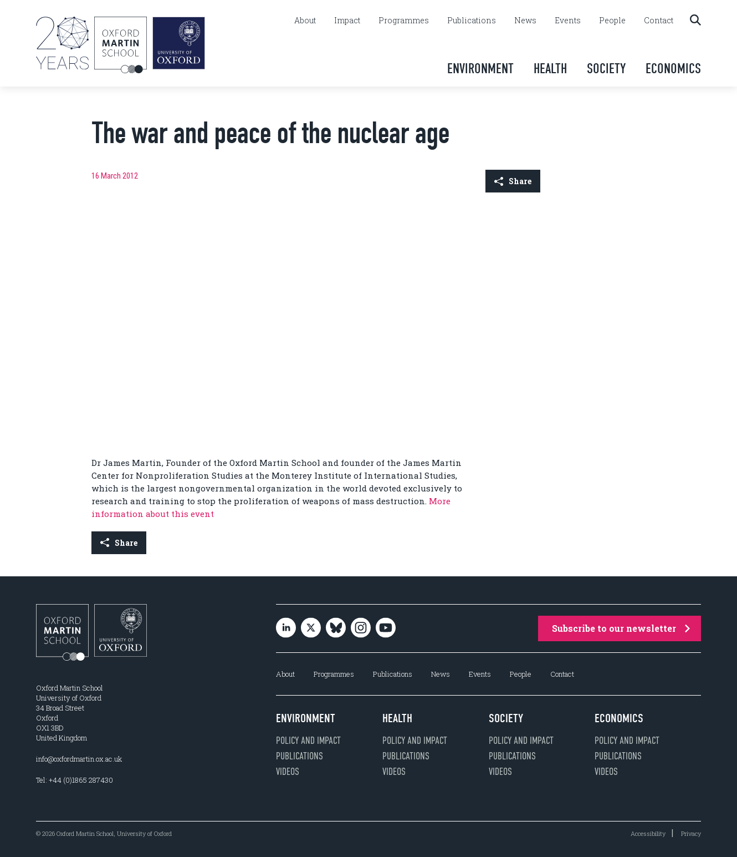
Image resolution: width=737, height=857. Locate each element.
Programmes (403, 20)
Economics (673, 68)
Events (568, 20)
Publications (471, 20)
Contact (658, 20)
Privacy (691, 833)
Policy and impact (308, 741)
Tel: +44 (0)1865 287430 (74, 780)
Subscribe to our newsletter (621, 628)
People (612, 20)
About (305, 20)
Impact (347, 20)
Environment (480, 68)
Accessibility (648, 833)
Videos (287, 772)
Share (512, 181)
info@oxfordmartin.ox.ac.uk (79, 759)
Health (550, 68)
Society (606, 68)
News (525, 20)
